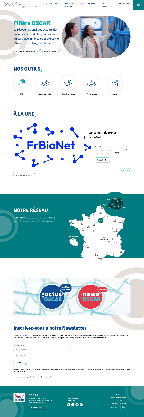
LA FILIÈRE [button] (35, 5)
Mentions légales (118, 397)
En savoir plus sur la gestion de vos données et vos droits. (33, 377)
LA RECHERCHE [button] (107, 5)
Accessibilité (116, 400)
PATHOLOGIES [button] (51, 4)
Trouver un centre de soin (51, 51)
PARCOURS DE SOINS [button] (68, 5)
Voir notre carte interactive (26, 51)
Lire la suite (103, 160)
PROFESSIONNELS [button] (87, 4)
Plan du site (115, 394)
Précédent (122, 169)
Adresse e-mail (19, 345)
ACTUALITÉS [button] (123, 4)
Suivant (128, 169)
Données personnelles (120, 403)
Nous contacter (38, 407)
